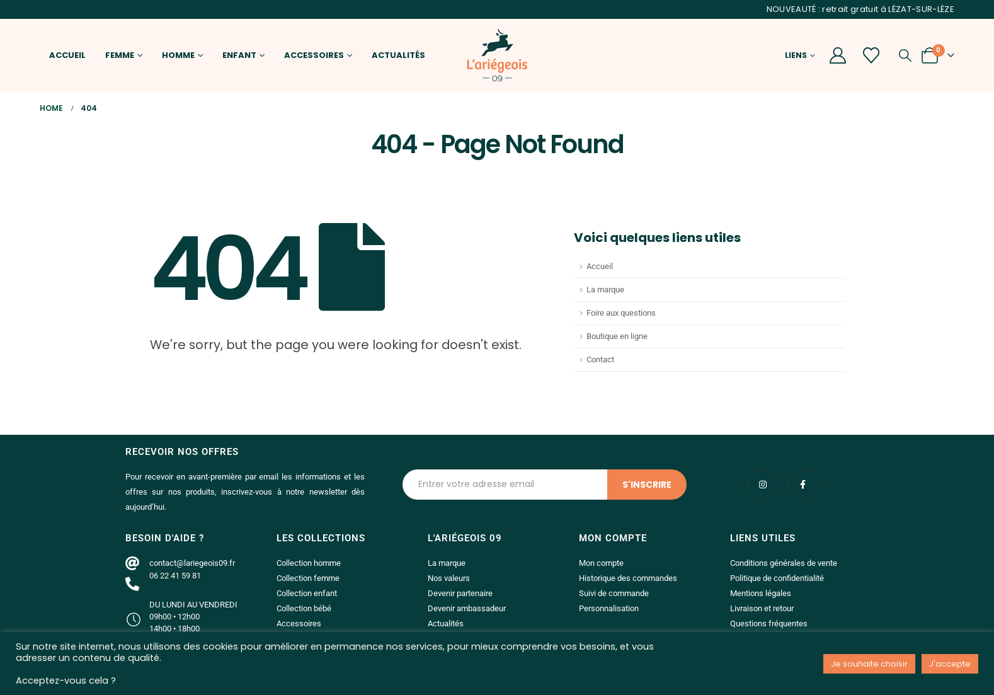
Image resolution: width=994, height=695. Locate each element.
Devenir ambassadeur (467, 608)
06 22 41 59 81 (175, 575)
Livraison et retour (762, 608)
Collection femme (308, 578)
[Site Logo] (497, 55)
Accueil (67, 55)
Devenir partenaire (460, 593)
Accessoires (314, 55)
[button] (905, 55)
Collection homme (309, 563)
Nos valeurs (449, 578)
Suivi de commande (614, 593)
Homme (178, 55)
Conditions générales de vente (783, 563)
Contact (600, 359)
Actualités (398, 55)
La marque (605, 289)
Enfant (239, 55)
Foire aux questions (621, 313)
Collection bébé (304, 608)
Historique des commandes (628, 578)
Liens (796, 55)
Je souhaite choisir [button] (869, 664)
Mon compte (601, 563)
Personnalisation (609, 608)
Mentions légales (760, 593)
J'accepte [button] (950, 664)
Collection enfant (307, 593)
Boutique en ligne (617, 336)
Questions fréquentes (769, 623)
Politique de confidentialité (777, 578)
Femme (119, 55)
